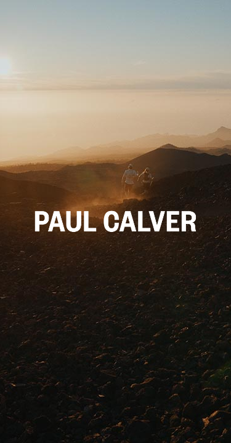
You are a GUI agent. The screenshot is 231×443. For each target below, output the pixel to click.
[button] (115, 221)
